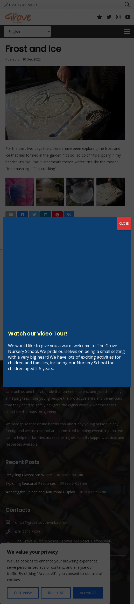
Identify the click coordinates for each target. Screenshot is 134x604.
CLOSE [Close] (124, 223)
